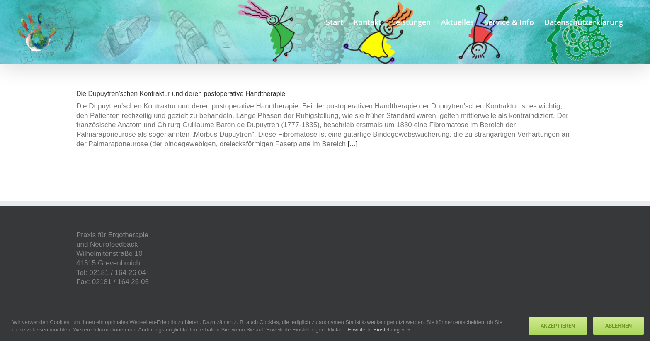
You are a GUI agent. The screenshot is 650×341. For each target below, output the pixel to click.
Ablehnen (618, 325)
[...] (353, 144)
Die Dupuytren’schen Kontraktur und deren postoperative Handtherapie (180, 93)
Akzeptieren (558, 325)
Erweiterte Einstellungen (378, 329)
